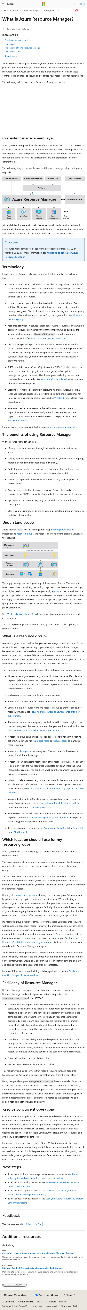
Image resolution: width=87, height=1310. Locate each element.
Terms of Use (36, 1305)
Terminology (10, 44)
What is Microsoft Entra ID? (20, 613)
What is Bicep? (61, 397)
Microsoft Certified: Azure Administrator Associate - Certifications (32, 1268)
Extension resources (18, 420)
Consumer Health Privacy (13, 1305)
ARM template (21, 831)
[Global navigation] (3, 4)
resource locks (60, 740)
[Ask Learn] (77, 10)
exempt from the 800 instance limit (58, 802)
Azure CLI (78, 827)
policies (39, 740)
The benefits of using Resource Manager (22, 47)
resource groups (25, 533)
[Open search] (74, 4)
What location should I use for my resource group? (33, 730)
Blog (38, 1301)
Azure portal (50, 827)
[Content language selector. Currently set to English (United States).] (15, 1295)
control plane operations (26, 894)
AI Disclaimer (8, 1301)
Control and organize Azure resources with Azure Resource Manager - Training (37, 1253)
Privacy (62, 1301)
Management (50, 10)
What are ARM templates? (54, 379)
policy (56, 591)
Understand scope (13, 51)
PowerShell (62, 827)
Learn (5, 10)
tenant (65, 817)
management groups (63, 529)
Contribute (51, 1301)
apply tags (21, 751)
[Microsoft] (43, 4)
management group (48, 817)
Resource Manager (30, 10)
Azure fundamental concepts (61, 426)
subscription (30, 817)
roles (46, 740)
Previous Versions (25, 1301)
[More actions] (82, 10)
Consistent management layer (18, 40)
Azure (15, 10)
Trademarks (51, 1305)
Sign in (82, 3)
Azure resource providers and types (49, 337)
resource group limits (41, 806)
